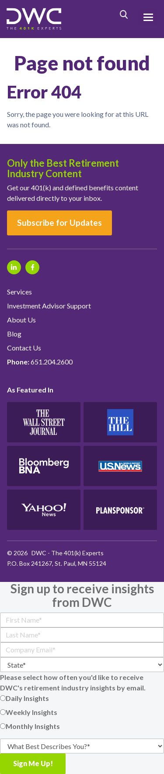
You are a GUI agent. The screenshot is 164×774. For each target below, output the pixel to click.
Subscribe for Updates (59, 222)
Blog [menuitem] (14, 333)
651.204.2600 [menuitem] (40, 361)
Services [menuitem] (19, 291)
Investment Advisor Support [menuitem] (49, 305)
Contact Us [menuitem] (24, 347)
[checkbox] (82, 712)
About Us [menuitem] (21, 319)
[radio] (82, 698)
